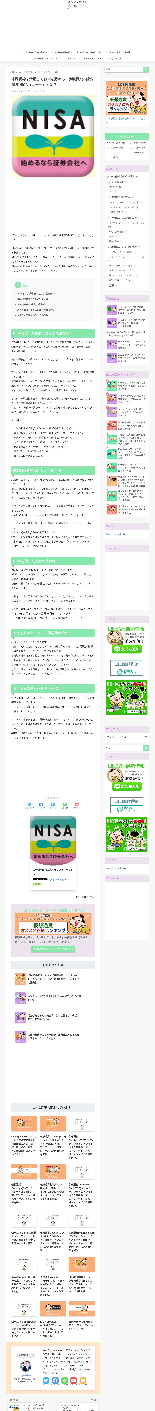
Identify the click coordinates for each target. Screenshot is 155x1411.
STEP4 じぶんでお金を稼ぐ (121, 52)
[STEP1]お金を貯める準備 (116, 143)
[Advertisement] (77, 30)
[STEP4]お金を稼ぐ (138, 148)
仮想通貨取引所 (118, 231)
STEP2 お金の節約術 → (61, 52)
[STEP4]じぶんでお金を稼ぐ (124, 246)
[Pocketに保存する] (76, 805)
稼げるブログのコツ (120, 280)
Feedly (64, 1349)
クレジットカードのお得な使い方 (126, 202)
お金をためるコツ (119, 182)
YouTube (73, 1349)
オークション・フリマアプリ (48, 58)
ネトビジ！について (13, 1404)
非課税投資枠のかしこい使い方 (32, 299)
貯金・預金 (116, 241)
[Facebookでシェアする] (41, 805)
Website (83, 1349)
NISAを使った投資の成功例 (31, 304)
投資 (92, 897)
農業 (99, 58)
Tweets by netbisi (116, 534)
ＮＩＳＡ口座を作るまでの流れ (32, 315)
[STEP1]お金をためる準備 (123, 176)
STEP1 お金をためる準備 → (34, 52)
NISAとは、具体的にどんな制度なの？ (36, 293)
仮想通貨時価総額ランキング (132, 1404)
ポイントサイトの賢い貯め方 (124, 207)
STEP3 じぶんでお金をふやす (89, 52)
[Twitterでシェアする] (29, 805)
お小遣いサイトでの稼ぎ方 (123, 252)
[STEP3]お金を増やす (115, 148)
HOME (77, 1398)
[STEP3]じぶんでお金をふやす (125, 217)
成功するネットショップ (122, 270)
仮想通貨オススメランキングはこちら (53, 949)
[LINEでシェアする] (65, 806)
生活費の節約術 (86, 58)
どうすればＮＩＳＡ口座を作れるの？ (36, 309)
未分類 (112, 285)
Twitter (46, 1349)
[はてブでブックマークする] (53, 805)
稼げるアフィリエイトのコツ (124, 275)
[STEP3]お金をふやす (79, 1404)
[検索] (146, 69)
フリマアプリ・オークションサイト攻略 (126, 259)
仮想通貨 (70, 58)
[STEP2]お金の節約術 (138, 143)
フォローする (58, 879)
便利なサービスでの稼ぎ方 (123, 265)
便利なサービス (113, 58)
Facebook (55, 1349)
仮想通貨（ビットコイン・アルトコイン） (127, 225)
